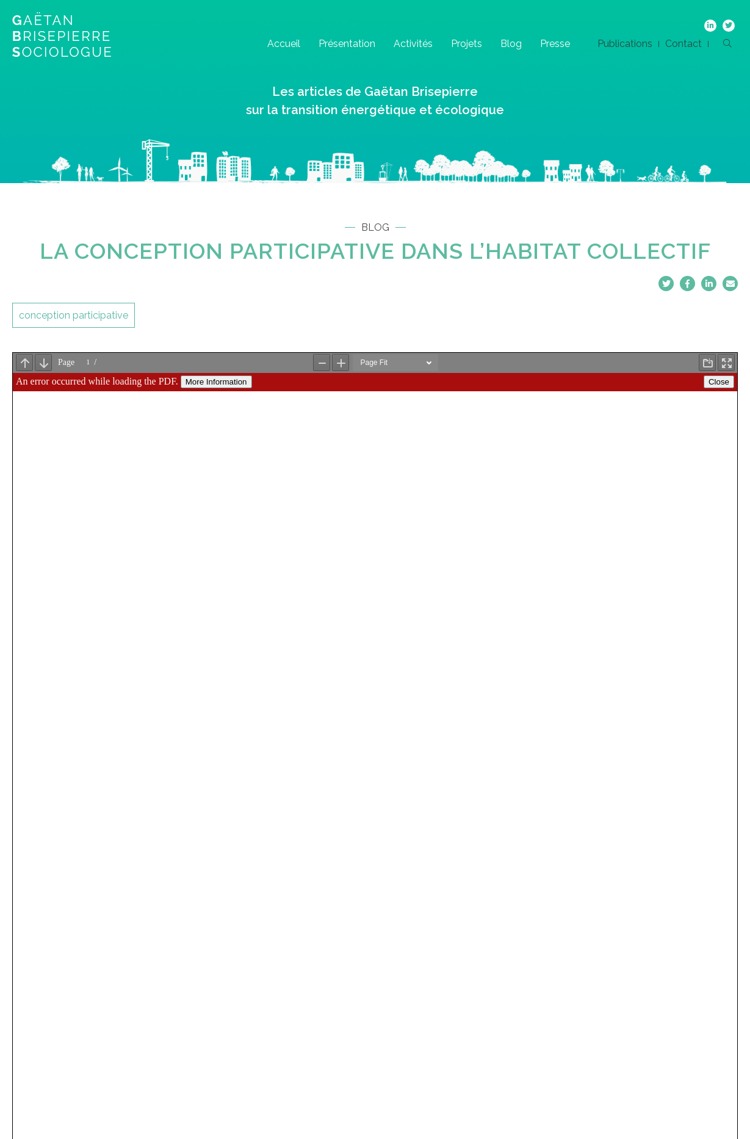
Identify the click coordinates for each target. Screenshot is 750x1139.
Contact (683, 43)
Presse (555, 43)
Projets (466, 43)
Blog (511, 43)
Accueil (283, 43)
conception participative (73, 315)
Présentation (347, 43)
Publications (624, 43)
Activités (413, 43)
